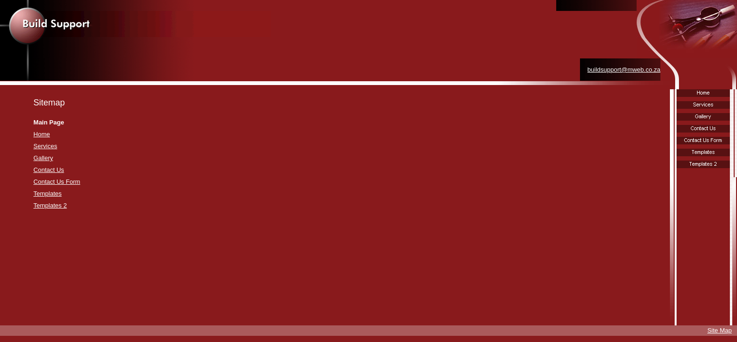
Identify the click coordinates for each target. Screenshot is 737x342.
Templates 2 (50, 205)
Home (41, 134)
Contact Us (48, 169)
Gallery (43, 158)
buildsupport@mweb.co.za (624, 69)
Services (45, 146)
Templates (47, 193)
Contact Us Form (56, 181)
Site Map (720, 330)
